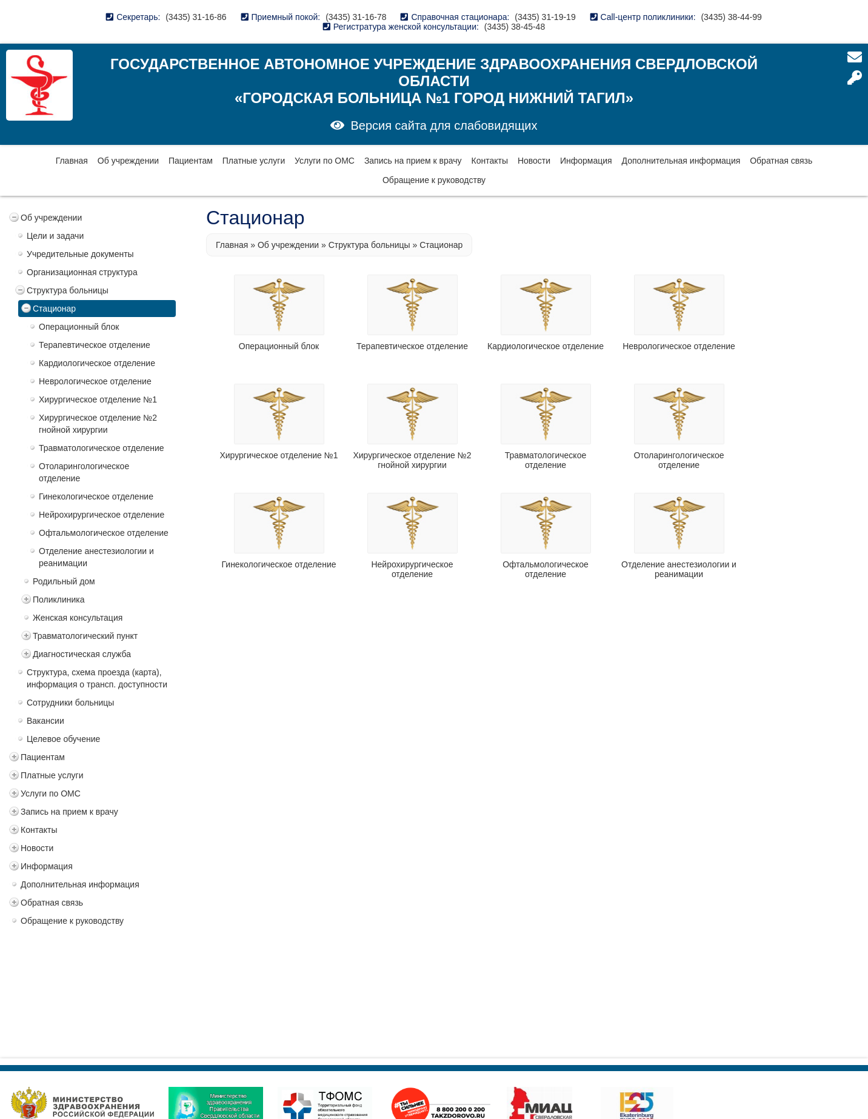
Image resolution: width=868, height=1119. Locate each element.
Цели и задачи (55, 236)
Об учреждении (128, 160)
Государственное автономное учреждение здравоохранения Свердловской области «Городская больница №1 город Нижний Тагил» (434, 81)
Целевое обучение (63, 739)
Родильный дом (64, 581)
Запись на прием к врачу (413, 160)
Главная (72, 160)
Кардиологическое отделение (97, 363)
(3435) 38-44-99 (731, 17)
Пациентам (191, 160)
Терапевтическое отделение (94, 345)
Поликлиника (59, 599)
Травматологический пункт (85, 636)
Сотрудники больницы (70, 702)
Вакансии (45, 721)
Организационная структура (82, 272)
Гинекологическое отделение (96, 496)
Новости (534, 160)
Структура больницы (68, 290)
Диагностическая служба (82, 654)
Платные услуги (253, 160)
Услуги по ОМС (325, 160)
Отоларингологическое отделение (84, 472)
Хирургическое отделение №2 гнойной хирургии (98, 424)
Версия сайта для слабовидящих (443, 125)
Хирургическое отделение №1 (98, 399)
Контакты (490, 160)
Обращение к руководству (434, 180)
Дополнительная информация (681, 160)
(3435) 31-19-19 (545, 17)
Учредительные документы (80, 254)
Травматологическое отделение (101, 448)
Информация (586, 160)
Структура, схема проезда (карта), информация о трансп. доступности (97, 678)
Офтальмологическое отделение (104, 533)
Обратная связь (781, 160)
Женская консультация (77, 618)
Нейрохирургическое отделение (101, 514)
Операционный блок (79, 327)
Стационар (54, 308)
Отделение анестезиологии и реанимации (96, 557)
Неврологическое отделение (95, 381)
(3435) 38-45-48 (514, 27)
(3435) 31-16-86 (195, 17)
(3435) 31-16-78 (356, 17)
